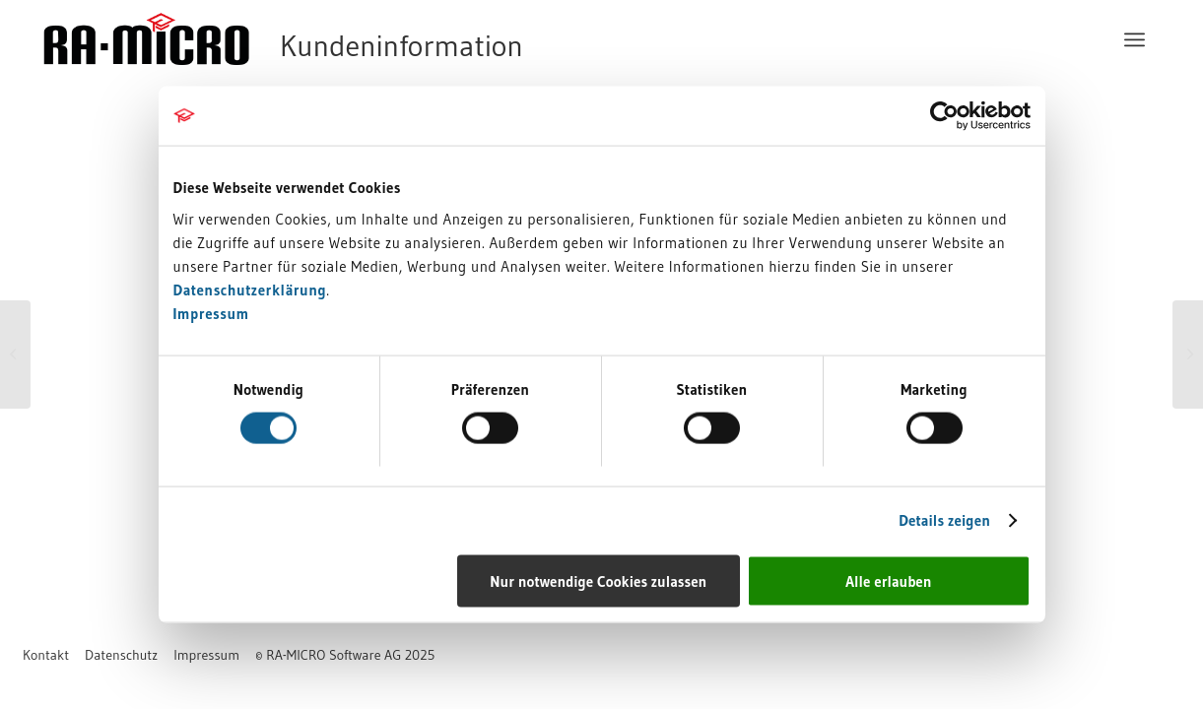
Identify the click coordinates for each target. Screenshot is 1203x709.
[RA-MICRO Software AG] (363, 39)
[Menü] (1137, 39)
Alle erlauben (888, 580)
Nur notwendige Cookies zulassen (598, 580)
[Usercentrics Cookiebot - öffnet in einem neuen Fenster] (944, 116)
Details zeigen (944, 520)
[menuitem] (1137, 39)
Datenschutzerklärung (250, 289)
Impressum (211, 312)
